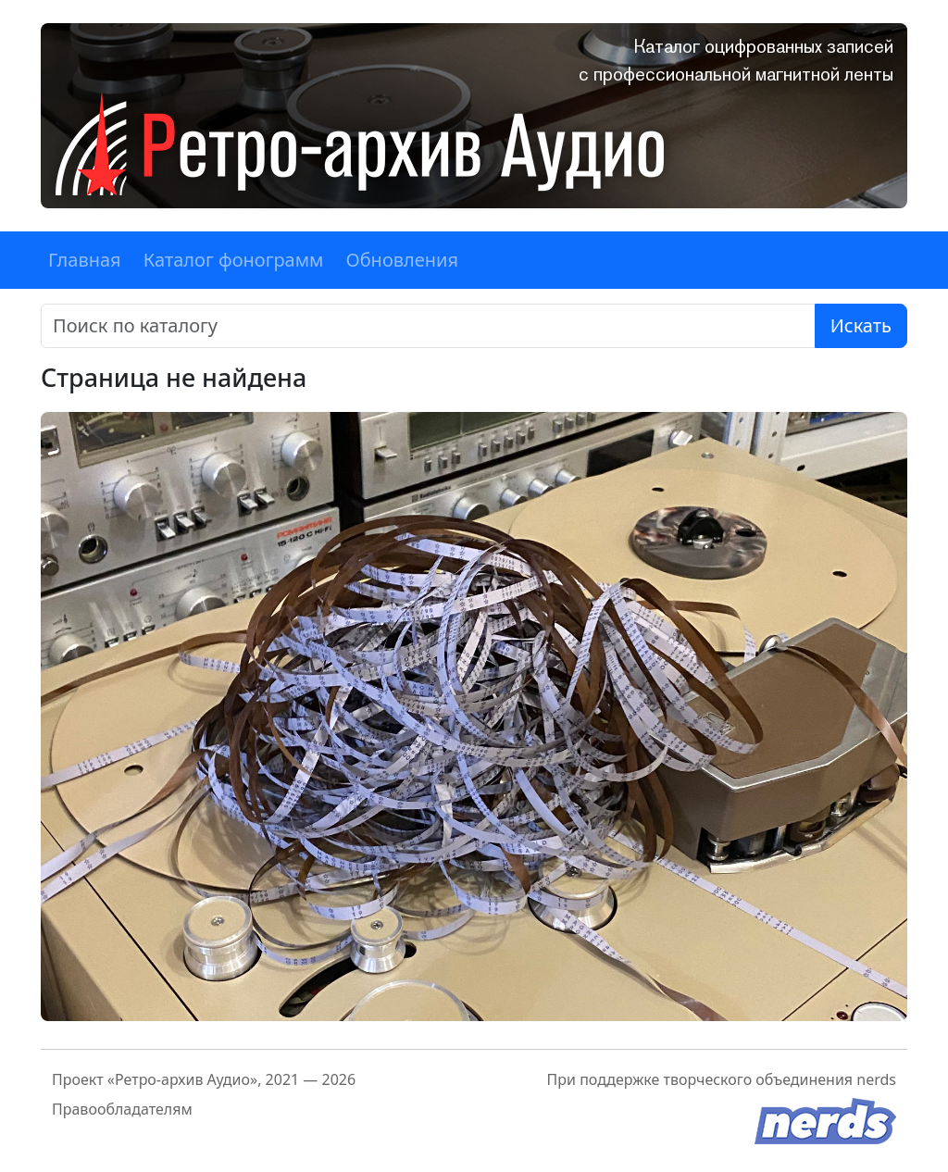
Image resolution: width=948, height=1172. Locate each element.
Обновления (401, 259)
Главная (84, 259)
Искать (861, 325)
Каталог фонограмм (233, 259)
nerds (876, 1079)
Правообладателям (122, 1109)
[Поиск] (428, 326)
